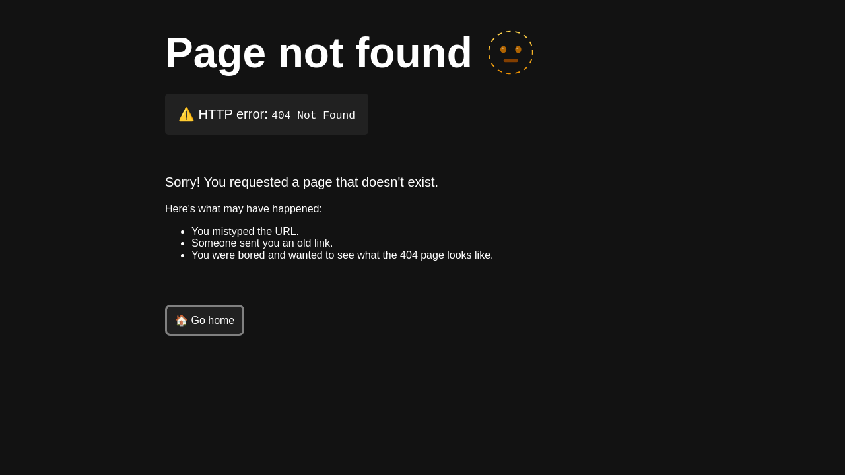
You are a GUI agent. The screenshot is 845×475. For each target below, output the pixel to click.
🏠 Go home (204, 320)
